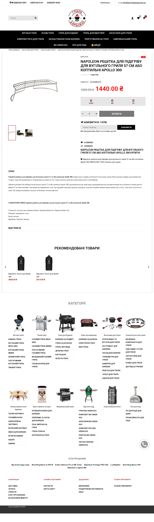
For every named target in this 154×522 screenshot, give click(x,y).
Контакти (48, 486)
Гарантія (12, 492)
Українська (105, 3)
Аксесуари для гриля (112, 335)
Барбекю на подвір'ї (64, 339)
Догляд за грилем (134, 367)
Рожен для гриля (134, 363)
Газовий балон (15, 417)
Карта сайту (49, 489)
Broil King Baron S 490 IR (42, 465)
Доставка (12, 486)
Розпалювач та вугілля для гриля (111, 340)
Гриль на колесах (63, 343)
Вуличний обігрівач (17, 428)
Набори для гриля (110, 378)
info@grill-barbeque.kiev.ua (134, 3)
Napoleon (84, 57)
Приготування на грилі (42, 407)
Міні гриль (83, 347)
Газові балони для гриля (40, 365)
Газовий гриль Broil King (41, 340)
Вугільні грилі (18, 335)
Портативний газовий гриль (39, 351)
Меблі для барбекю (17, 432)
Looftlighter (116, 465)
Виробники (84, 486)
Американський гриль (65, 407)
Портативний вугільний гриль (16, 362)
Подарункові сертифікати (91, 489)
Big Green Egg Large (20, 465)
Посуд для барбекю (111, 353)
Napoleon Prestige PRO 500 (96, 465)
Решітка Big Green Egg (87, 436)
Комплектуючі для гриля (135, 335)
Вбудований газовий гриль (41, 358)
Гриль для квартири (89, 335)
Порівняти (88, 146)
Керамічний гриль (16, 357)
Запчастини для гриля (133, 357)
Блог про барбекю (16, 495)
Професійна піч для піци (135, 419)
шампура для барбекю (108, 365)
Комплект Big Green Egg (88, 416)
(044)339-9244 (53, 3)
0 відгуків (94, 75)
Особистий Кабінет (123, 486)
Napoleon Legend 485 (77, 468)
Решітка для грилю (113, 162)
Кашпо (11, 440)
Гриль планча (38, 431)
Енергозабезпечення (112, 407)
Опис (11, 171)
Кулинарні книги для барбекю (42, 412)
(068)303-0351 (20, 3)
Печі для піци (135, 407)
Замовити (126, 127)
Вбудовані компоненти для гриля (134, 342)
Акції (81, 492)
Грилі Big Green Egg (87, 411)
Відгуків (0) (14, 228)
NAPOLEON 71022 (97, 162)
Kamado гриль (14, 339)
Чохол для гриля (110, 374)
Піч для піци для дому (133, 412)
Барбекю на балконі (88, 339)
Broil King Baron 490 (132, 465)
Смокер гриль (14, 367)
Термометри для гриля (110, 358)
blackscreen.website (18, 498)
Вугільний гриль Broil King (16, 344)
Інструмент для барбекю (109, 347)
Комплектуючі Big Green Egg (87, 429)
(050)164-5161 (36, 3)
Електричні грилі (87, 343)
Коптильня (60, 355)
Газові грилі (41, 335)
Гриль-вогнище (62, 347)
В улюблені (88, 142)
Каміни (11, 444)
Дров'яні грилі (62, 351)
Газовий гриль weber (41, 346)
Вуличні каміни (15, 436)
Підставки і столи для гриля (134, 350)
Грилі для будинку (65, 335)
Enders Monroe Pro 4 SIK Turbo (68, 465)
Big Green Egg (88, 407)
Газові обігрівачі (16, 414)
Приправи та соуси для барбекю (40, 419)
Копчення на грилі (40, 435)
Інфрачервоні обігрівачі (14, 422)
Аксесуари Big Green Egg (88, 422)
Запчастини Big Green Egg (86, 443)
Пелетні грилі (61, 358)
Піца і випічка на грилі (39, 425)
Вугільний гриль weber (16, 351)
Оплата (11, 489)
